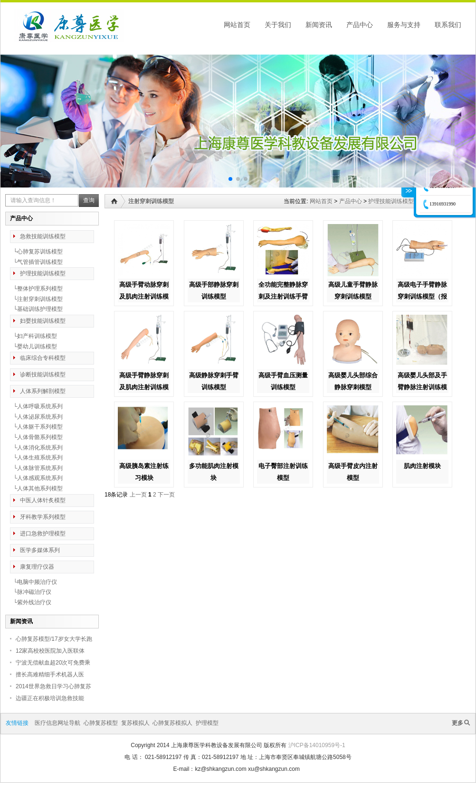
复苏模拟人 (135, 723)
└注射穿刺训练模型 (36, 299)
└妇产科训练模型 (33, 336)
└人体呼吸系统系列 (36, 406)
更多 (457, 723)
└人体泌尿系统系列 (36, 416)
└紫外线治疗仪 (30, 602)
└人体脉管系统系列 (36, 468)
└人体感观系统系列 (36, 478)
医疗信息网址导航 (57, 723)
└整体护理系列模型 (36, 288)
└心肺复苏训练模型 (36, 251)
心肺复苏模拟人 (172, 723)
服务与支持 (403, 24)
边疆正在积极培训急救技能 (50, 698)
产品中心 (359, 24)
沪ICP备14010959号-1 (316, 745)
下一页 (166, 494)
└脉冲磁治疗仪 (30, 592)
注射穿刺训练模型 (151, 201)
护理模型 (207, 723)
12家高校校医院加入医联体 (50, 650)
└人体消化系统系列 (36, 447)
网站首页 (237, 24)
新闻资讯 (318, 24)
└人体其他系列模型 (36, 488)
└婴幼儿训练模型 (33, 346)
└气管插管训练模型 (36, 262)
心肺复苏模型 (101, 723)
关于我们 (278, 24)
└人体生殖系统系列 (36, 457)
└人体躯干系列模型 (36, 426)
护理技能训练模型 (391, 201)
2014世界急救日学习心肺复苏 (53, 686)
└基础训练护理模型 (36, 309)
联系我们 (448, 24)
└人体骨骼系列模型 (36, 437)
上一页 (138, 494)
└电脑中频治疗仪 (33, 582)
